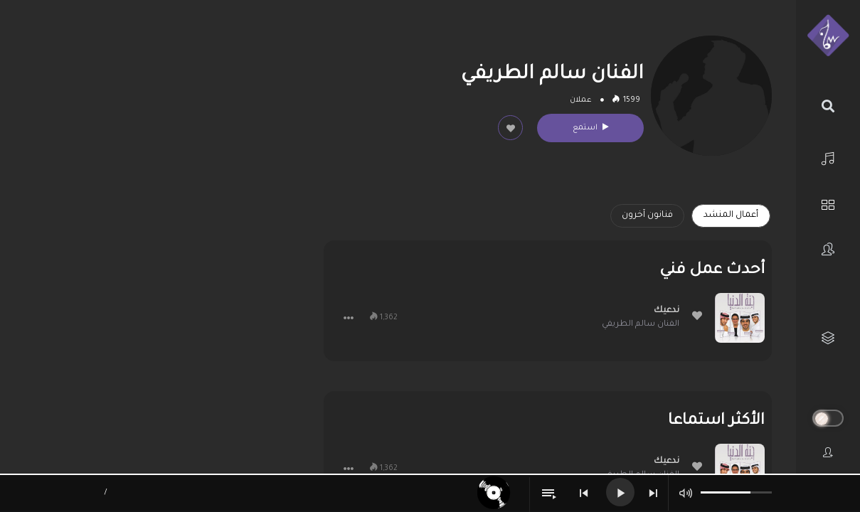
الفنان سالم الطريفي (640, 324)
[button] (348, 318)
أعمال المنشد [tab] (731, 215)
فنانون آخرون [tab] (647, 215)
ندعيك (666, 311)
